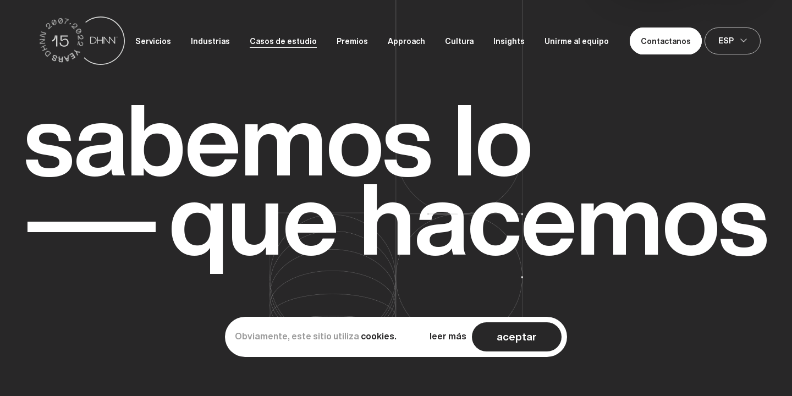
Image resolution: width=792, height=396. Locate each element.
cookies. (379, 336)
